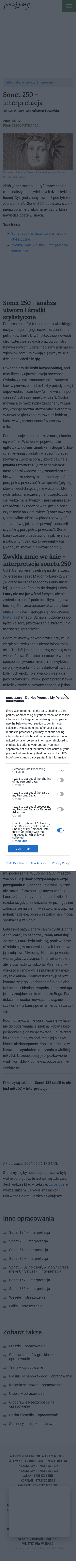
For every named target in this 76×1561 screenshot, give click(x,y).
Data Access (38, 863)
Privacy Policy (61, 863)
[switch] (60, 780)
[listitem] (38, 770)
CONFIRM (23, 848)
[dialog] (38, 780)
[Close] (68, 698)
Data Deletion (15, 863)
